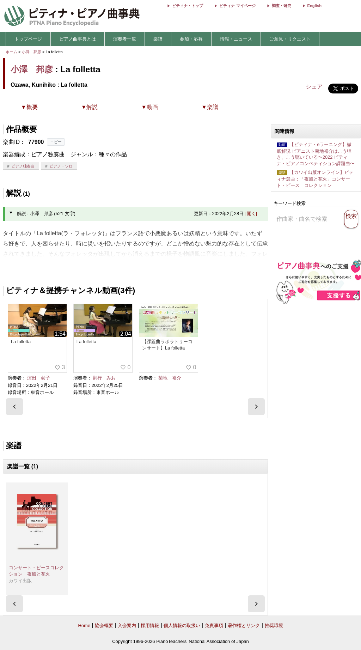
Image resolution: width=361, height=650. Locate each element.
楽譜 (158, 39)
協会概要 (104, 625)
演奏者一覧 (124, 39)
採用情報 (150, 625)
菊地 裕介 (169, 378)
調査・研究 (281, 6)
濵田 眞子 (38, 378)
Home (84, 625)
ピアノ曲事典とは (77, 39)
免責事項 (214, 625)
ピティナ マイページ (237, 6)
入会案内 (127, 625)
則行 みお (104, 378)
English (314, 6)
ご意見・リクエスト (290, 39)
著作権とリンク (244, 625)
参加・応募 (191, 39)
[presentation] (14, 406)
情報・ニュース (236, 39)
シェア (314, 87)
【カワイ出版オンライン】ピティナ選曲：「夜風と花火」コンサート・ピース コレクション (315, 179)
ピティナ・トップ (187, 6)
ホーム (11, 52)
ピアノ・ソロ (61, 166)
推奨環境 (274, 625)
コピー (56, 142)
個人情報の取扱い (182, 625)
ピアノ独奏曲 (23, 166)
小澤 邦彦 (31, 52)
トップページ (28, 39)
